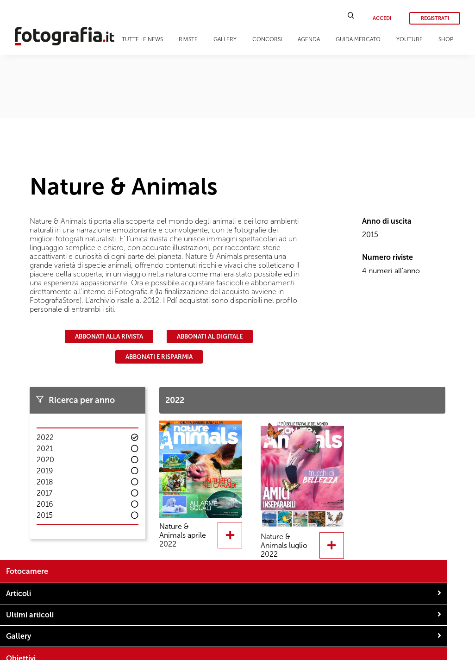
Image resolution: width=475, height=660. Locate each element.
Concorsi (267, 39)
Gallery (225, 39)
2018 (45, 482)
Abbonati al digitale (210, 336)
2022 (45, 437)
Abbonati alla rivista (109, 336)
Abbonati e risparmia (159, 356)
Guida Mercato (358, 39)
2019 (45, 470)
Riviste (188, 39)
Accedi (382, 18)
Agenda (309, 39)
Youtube (409, 39)
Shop (445, 39)
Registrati (435, 18)
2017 (44, 493)
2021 (45, 448)
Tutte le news (142, 39)
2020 (45, 459)
